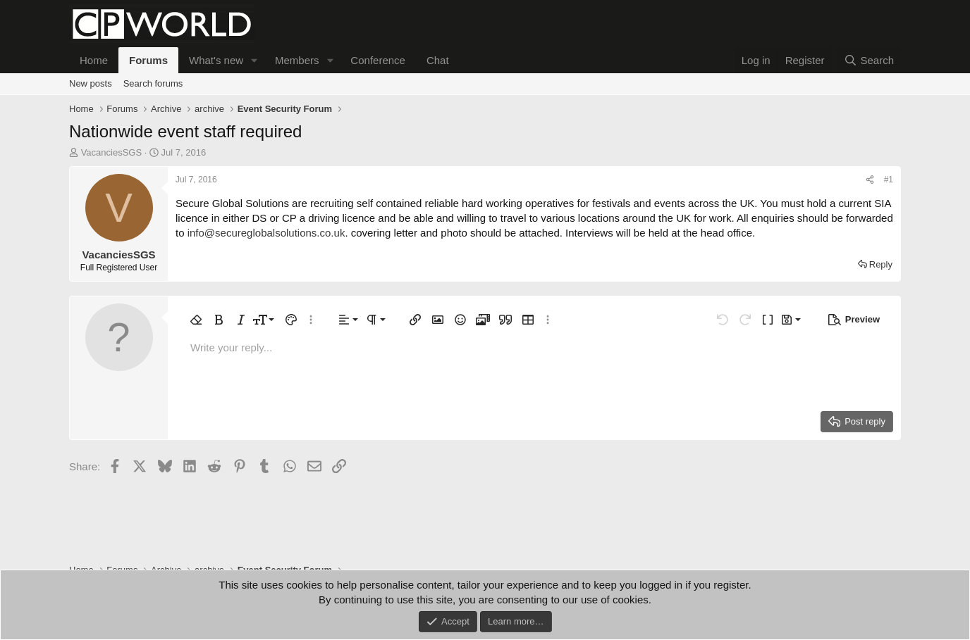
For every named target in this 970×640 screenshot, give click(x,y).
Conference (377, 60)
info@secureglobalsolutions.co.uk (266, 233)
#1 (888, 179)
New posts (90, 83)
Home (94, 60)
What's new (216, 60)
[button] (254, 60)
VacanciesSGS (111, 152)
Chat (437, 60)
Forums (148, 60)
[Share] (870, 180)
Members (297, 60)
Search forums (153, 83)
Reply (880, 264)
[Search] (869, 60)
